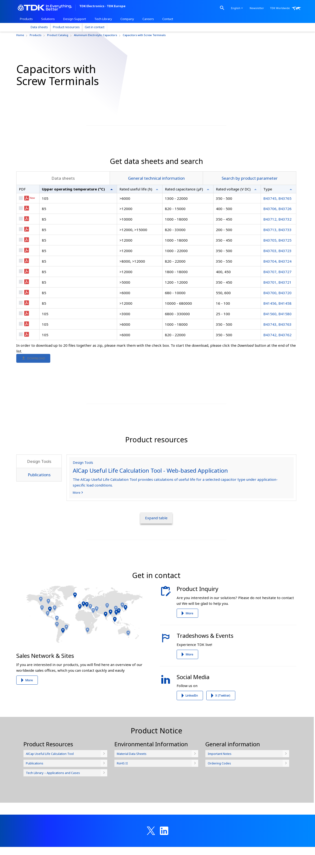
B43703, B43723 (277, 289)
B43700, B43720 (277, 331)
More (29, 718)
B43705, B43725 (277, 278)
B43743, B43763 (277, 362)
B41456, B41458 (277, 341)
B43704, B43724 (277, 299)
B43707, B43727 (277, 310)
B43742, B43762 (277, 373)
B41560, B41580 (277, 352)
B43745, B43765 (277, 236)
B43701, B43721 (277, 320)
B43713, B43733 (277, 268)
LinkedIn (192, 734)
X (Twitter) (222, 734)
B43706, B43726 (277, 247)
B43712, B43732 (277, 257)
